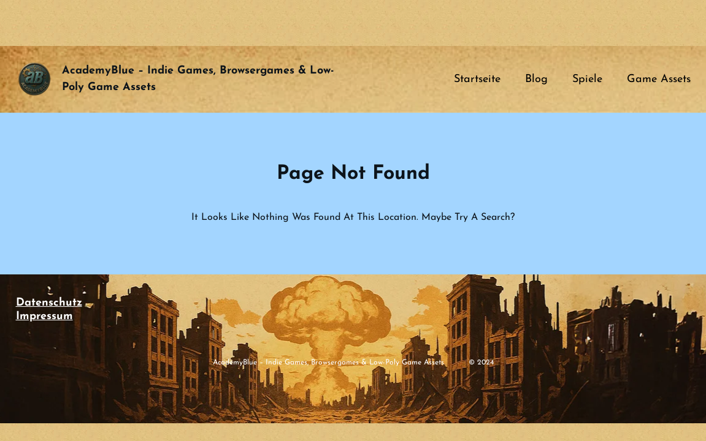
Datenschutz (49, 303)
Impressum (44, 316)
